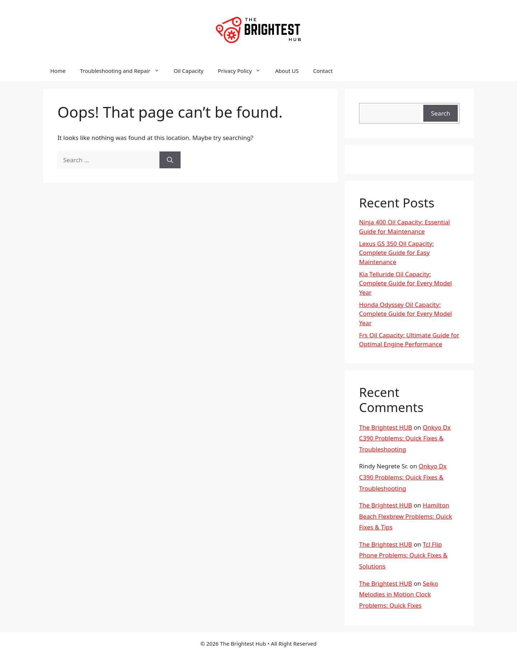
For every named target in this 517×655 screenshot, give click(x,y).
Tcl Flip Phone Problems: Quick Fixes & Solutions (403, 555)
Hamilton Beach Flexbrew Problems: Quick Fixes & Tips (405, 516)
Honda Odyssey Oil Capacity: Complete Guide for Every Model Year (405, 313)
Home (58, 70)
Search (440, 113)
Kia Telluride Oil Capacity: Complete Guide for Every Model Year (405, 283)
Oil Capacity (189, 70)
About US (287, 70)
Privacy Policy (243, 70)
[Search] (170, 160)
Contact (322, 70)
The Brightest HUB (385, 427)
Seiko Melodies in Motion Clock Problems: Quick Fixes (398, 594)
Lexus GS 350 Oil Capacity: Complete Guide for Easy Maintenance (396, 252)
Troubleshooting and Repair (123, 70)
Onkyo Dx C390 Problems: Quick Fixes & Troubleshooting (405, 438)
